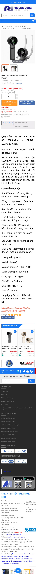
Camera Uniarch (7, 561)
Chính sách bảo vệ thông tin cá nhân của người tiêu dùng (17, 409)
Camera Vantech (29, 554)
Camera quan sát (17, 554)
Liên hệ (4, 394)
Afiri (22, 558)
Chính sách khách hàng (9, 441)
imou (17, 563)
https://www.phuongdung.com (16, 537)
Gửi (31, 381)
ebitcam (31, 561)
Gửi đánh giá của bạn (8, 317)
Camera (15, 561)
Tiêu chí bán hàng (7, 398)
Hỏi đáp (25, 126)
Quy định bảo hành (8, 401)
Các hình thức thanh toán (10, 431)
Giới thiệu (5, 391)
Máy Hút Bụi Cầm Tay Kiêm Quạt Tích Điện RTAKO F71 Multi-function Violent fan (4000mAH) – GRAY (9, 347)
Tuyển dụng (5, 404)
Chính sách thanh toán (9, 418)
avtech (20, 561)
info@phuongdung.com (14, 534)
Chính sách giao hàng (8, 421)
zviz (9, 563)
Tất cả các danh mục (6, 15)
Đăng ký (15, 2)
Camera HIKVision (6, 556)
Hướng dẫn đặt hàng (8, 428)
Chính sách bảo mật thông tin (11, 425)
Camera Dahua (18, 556)
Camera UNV (28, 558)
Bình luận (18, 126)
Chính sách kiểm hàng (8, 435)
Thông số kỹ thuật (21, 123)
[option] (18, 46)
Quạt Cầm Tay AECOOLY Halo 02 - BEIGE (25, 347)
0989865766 (9, 112)
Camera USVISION (14, 558)
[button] (9, 103)
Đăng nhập (21, 2)
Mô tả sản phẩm (7, 123)
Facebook (7, 471)
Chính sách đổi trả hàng (9, 438)
